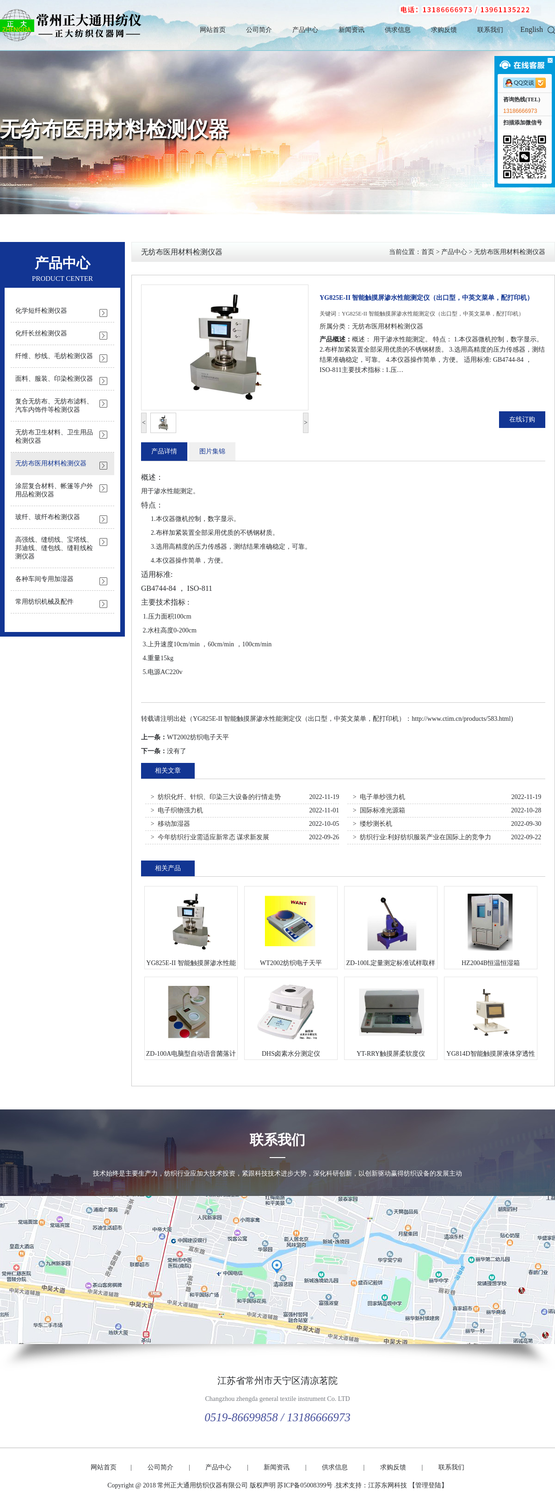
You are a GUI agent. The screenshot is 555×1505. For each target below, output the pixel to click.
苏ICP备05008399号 (305, 1485)
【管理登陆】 (428, 1485)
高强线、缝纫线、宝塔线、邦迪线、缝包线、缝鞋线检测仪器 (54, 548)
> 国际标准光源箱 (379, 810)
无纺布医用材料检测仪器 (114, 129)
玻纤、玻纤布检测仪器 (47, 517)
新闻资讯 (351, 29)
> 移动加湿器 (170, 823)
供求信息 (398, 29)
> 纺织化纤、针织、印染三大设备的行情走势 (216, 796)
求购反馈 (444, 29)
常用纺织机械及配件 (44, 601)
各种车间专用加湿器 (44, 579)
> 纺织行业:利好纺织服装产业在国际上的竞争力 (422, 837)
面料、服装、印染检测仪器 (54, 378)
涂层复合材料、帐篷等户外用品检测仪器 (54, 490)
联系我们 (490, 29)
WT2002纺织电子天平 (198, 737)
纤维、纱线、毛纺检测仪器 (54, 356)
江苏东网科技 (387, 1485)
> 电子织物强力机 (177, 810)
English (531, 29)
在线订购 (522, 419)
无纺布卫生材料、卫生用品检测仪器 (54, 436)
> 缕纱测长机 (372, 823)
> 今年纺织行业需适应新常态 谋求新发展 (210, 837)
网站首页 (213, 29)
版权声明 (263, 1485)
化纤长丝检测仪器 (41, 333)
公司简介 (259, 29)
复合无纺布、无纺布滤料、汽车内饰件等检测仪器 (54, 405)
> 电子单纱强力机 (379, 796)
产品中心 (305, 29)
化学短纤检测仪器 (41, 310)
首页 (427, 251)
